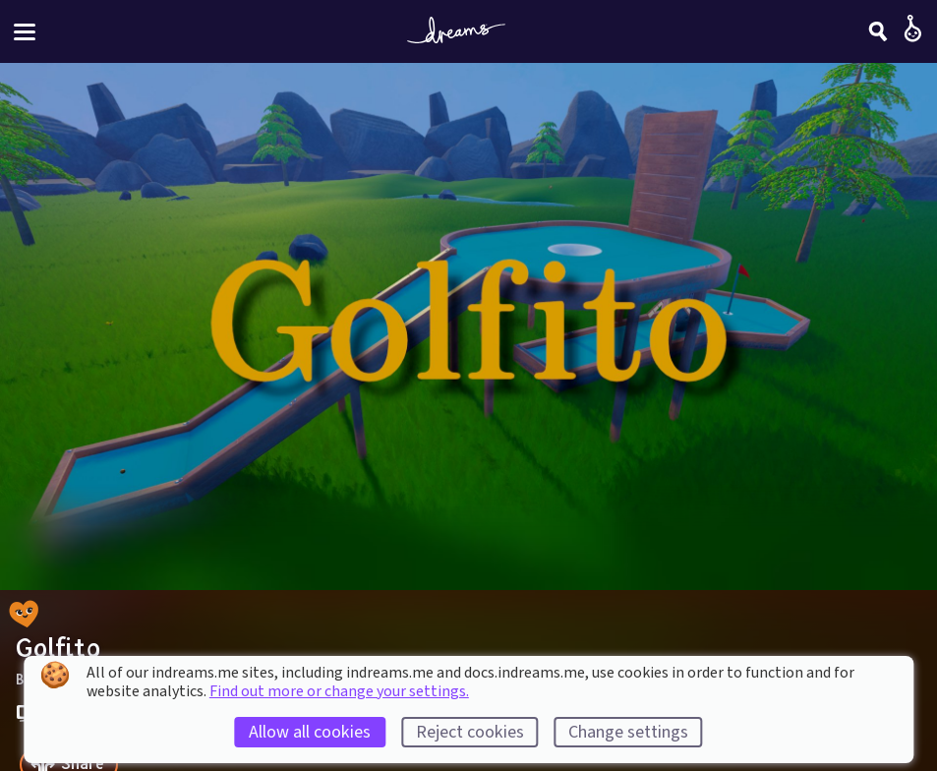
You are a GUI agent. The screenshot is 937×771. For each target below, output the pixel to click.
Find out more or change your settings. (339, 691)
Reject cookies (470, 732)
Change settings (628, 732)
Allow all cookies (310, 732)
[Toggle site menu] (24, 32)
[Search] (878, 31)
